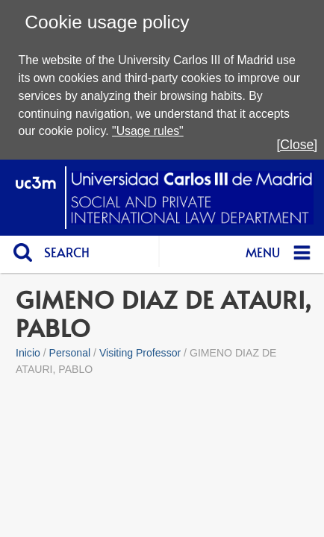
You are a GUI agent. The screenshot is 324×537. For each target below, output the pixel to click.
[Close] (296, 144)
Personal (70, 353)
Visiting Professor (140, 353)
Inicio (28, 353)
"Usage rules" (148, 131)
